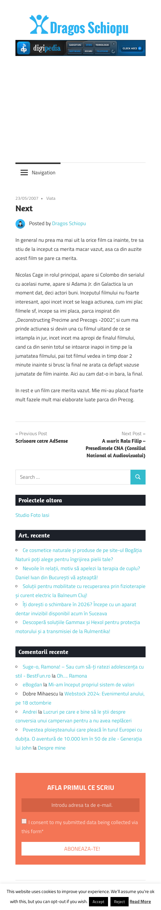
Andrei (30, 712)
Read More (140, 901)
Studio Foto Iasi (32, 515)
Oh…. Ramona (72, 676)
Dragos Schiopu (69, 223)
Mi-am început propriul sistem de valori (91, 684)
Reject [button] (119, 902)
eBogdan (32, 684)
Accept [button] (98, 902)
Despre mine (52, 748)
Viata (50, 198)
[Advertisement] (80, 106)
